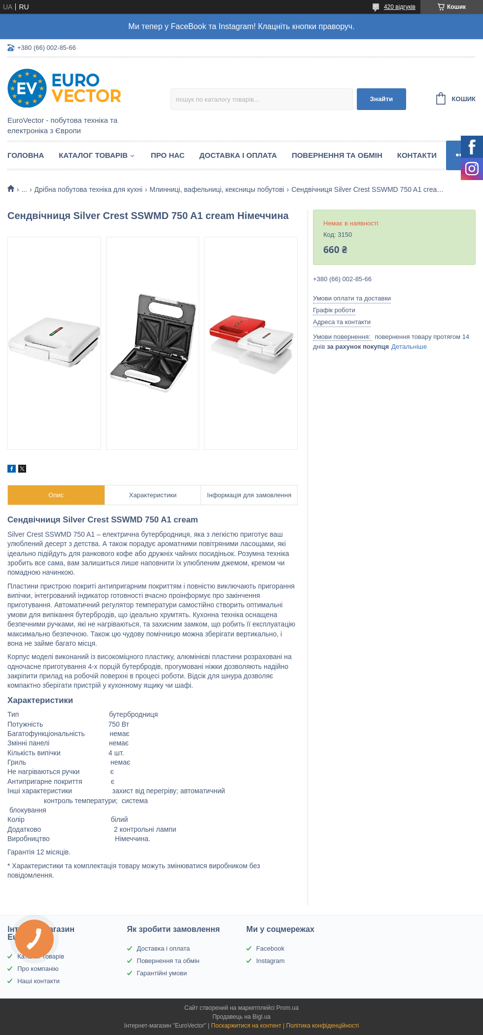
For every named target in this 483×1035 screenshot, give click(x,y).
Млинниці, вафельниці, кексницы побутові (216, 189)
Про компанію (38, 968)
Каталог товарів (93, 155)
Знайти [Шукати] (381, 99)
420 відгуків (399, 6)
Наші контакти (38, 981)
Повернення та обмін (337, 155)
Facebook (270, 948)
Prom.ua (287, 1007)
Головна (25, 155)
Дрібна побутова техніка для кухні (88, 189)
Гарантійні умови (162, 973)
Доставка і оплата (238, 155)
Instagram (270, 960)
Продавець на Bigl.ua (241, 1016)
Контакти (417, 155)
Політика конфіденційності (322, 1025)
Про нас (168, 155)
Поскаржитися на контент (246, 1025)
